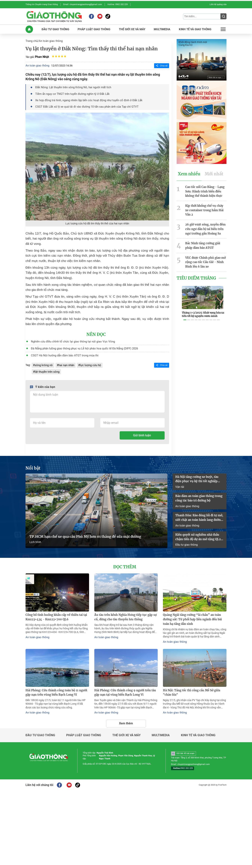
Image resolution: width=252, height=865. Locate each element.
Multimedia (161, 729)
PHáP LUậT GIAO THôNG (94, 28)
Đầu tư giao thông (185, 540)
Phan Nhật (42, 56)
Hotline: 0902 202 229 (117, 4)
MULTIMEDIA (161, 28)
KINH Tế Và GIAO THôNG (194, 28)
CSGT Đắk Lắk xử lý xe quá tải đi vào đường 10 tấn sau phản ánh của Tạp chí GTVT (82, 104)
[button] (184, 310)
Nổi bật (33, 465)
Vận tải (179, 483)
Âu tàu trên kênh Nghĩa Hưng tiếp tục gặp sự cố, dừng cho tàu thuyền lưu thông (125, 612)
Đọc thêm (125, 562)
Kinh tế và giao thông (198, 729)
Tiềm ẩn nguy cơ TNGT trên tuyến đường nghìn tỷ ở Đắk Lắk (69, 92)
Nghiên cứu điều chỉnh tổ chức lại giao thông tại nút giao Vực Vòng (69, 339)
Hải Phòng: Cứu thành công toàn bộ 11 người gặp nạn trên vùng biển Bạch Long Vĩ (57, 687)
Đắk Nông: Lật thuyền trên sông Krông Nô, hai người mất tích (70, 86)
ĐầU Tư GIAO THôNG (56, 28)
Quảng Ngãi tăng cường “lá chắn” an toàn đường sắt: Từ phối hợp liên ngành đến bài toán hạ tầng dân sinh (194, 615)
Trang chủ (31, 40)
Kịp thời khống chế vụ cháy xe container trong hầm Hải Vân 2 (205, 206)
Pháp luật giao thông (83, 729)
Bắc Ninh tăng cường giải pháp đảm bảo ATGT (205, 238)
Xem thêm (126, 717)
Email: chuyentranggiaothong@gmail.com (82, 4)
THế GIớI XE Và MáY (131, 28)
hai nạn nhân (64, 362)
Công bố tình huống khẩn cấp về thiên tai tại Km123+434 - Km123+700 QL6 (55, 612)
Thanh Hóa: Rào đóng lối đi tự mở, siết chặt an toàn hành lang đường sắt (197, 514)
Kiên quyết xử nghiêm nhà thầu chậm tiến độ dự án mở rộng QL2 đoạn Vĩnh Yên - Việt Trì (196, 533)
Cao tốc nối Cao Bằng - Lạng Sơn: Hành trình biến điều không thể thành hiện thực (203, 190)
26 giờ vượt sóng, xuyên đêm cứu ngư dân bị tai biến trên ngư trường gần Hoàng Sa (204, 222)
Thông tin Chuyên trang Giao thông (42, 4)
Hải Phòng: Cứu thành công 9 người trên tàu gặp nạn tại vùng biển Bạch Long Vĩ (126, 687)
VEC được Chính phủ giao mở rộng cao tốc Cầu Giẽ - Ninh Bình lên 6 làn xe (204, 255)
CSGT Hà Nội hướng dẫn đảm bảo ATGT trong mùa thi (62, 353)
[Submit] (223, 16)
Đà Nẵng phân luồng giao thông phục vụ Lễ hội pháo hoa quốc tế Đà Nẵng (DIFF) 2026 (81, 346)
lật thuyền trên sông (46, 369)
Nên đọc (96, 332)
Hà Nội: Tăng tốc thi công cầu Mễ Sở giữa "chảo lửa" (194, 687)
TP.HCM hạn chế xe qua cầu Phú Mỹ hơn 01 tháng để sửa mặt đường (85, 532)
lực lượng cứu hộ (87, 362)
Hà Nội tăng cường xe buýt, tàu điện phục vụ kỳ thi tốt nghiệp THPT (198, 476)
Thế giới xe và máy (126, 729)
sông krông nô (43, 362)
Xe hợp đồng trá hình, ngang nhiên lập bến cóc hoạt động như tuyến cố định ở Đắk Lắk (84, 98)
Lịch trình (34, 537)
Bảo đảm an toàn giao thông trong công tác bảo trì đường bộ (198, 495)
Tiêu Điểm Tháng (196, 270)
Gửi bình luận (142, 432)
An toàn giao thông (49, 40)
